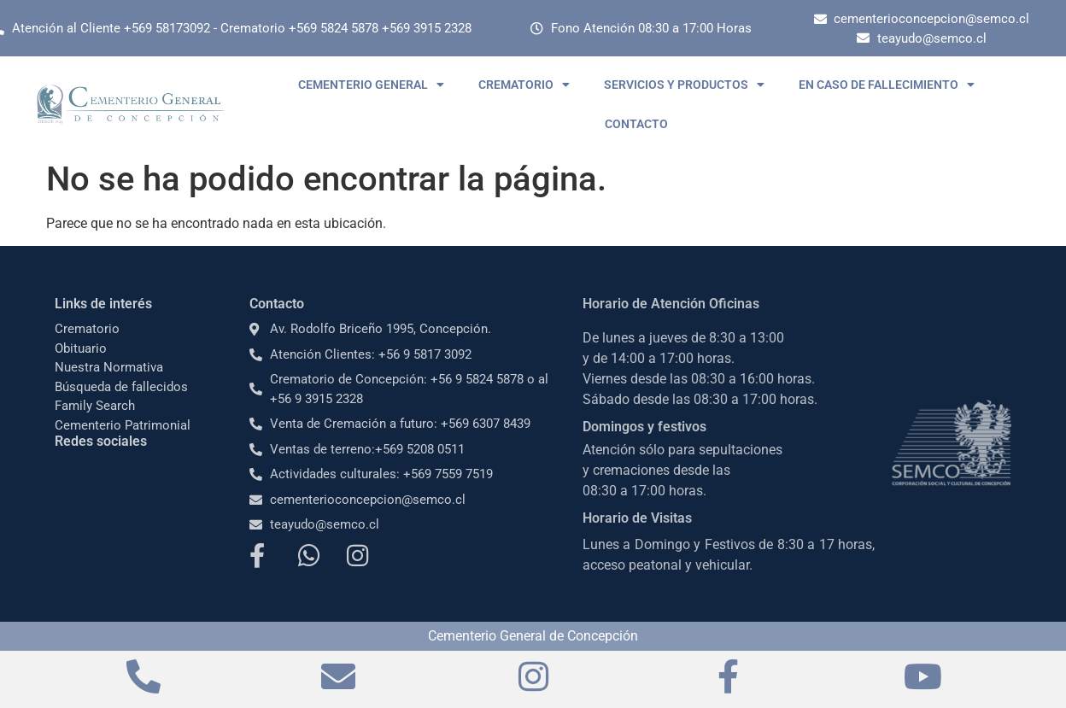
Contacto (276, 303)
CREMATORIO (524, 84)
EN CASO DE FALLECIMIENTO (887, 84)
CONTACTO (636, 124)
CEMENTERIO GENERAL (371, 84)
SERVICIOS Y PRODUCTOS (684, 84)
